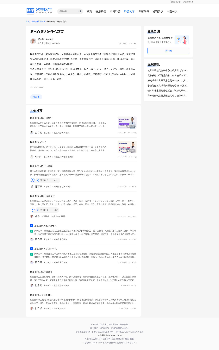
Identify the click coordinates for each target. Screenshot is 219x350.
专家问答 (143, 11)
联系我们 (94, 328)
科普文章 (129, 11)
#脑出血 (36, 97)
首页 (89, 11)
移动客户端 (175, 2)
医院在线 (172, 11)
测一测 (168, 51)
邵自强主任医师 (39, 21)
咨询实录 (158, 11)
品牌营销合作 (188, 2)
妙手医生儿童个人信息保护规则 (129, 332)
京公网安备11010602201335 (110, 335)
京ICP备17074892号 (120, 328)
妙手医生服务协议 (83, 332)
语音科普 (115, 11)
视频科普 (101, 11)
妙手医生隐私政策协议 (103, 332)
